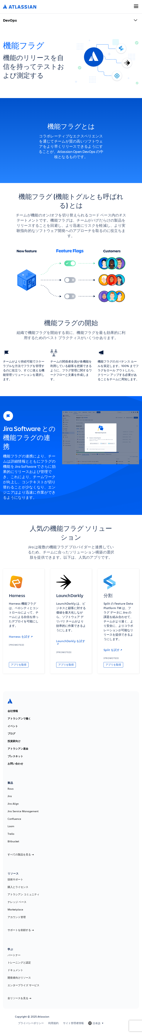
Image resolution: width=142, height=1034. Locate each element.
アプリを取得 (18, 664)
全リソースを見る (19, 998)
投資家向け (14, 741)
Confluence (14, 818)
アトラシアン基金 (18, 748)
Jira (10, 796)
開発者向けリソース (19, 977)
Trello (11, 833)
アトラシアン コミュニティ (23, 894)
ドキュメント (15, 970)
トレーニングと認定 (19, 962)
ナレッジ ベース (17, 901)
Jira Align (13, 803)
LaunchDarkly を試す (70, 642)
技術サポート (15, 879)
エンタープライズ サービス (23, 985)
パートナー (14, 955)
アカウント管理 (17, 917)
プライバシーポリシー (31, 1023)
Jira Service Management (23, 811)
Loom (11, 826)
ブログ (11, 733)
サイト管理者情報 (73, 1023)
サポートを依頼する (21, 930)
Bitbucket (13, 841)
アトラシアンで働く (19, 718)
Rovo (10, 788)
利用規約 (53, 1023)
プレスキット (15, 756)
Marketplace (15, 909)
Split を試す (113, 649)
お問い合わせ (15, 763)
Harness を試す (21, 636)
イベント (13, 726)
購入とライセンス (18, 887)
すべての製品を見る (21, 854)
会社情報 (13, 711)
